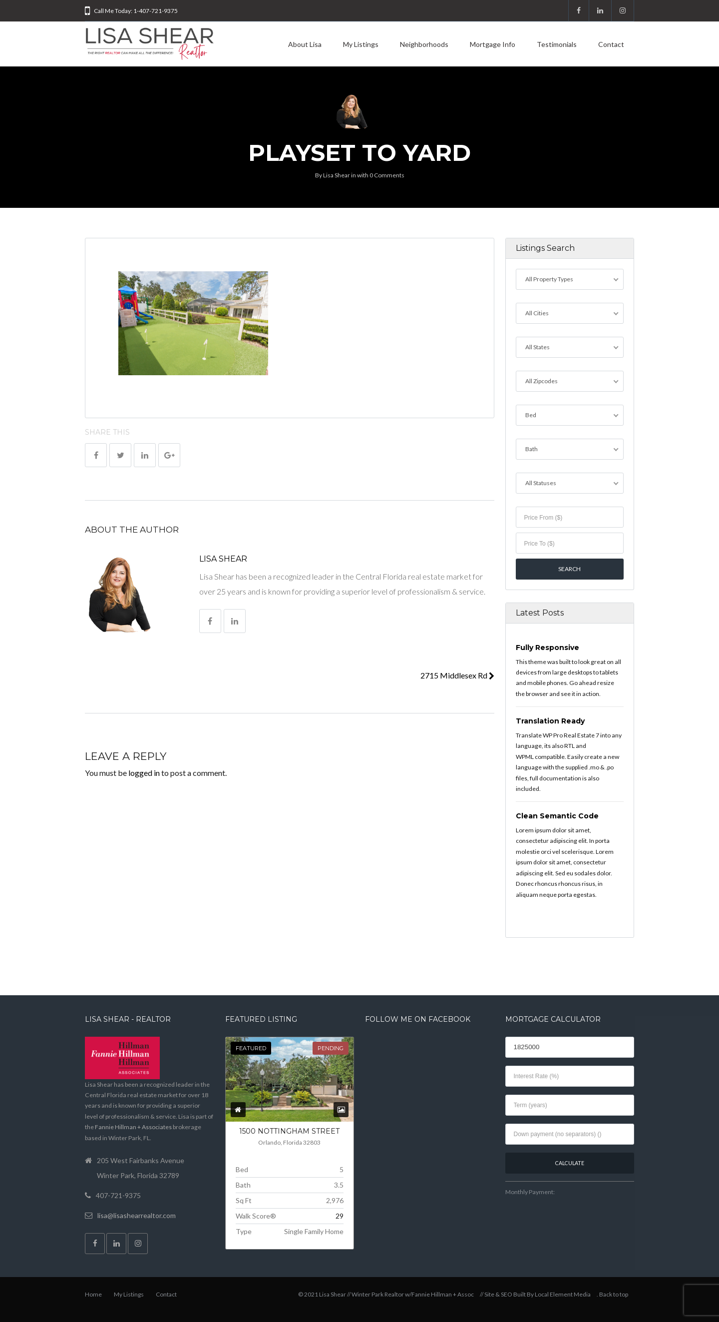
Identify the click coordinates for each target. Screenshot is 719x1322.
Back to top (613, 1294)
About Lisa (305, 44)
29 (340, 1216)
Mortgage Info (492, 44)
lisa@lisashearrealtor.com (136, 1215)
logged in (144, 772)
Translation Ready (550, 720)
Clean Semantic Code (557, 815)
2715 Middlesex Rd (457, 675)
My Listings (360, 44)
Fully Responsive (547, 647)
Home (93, 1294)
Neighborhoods (424, 44)
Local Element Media (563, 1294)
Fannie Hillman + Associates (133, 1127)
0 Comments (386, 175)
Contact (611, 44)
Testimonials (557, 44)
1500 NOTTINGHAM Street (289, 1131)
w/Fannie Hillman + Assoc (439, 1294)
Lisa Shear (336, 175)
